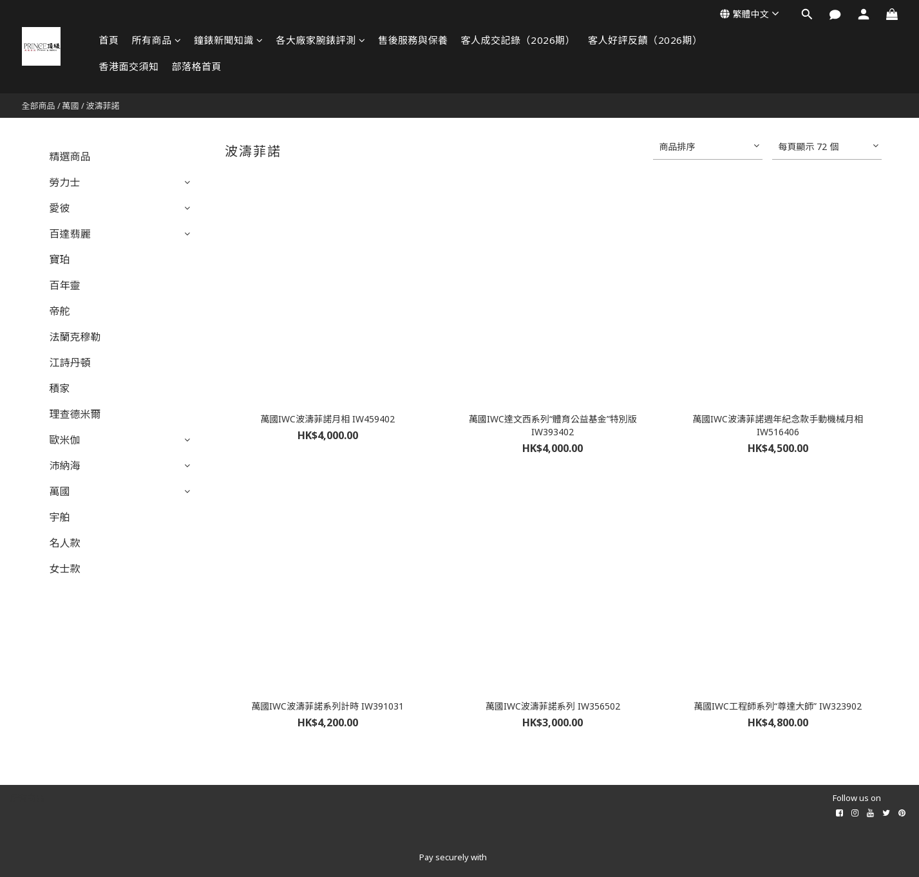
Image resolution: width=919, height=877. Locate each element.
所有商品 (157, 39)
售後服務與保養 (413, 39)
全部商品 (38, 105)
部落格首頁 (197, 66)
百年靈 (65, 285)
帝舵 (60, 311)
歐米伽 (65, 440)
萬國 (70, 105)
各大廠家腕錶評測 (321, 39)
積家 (60, 388)
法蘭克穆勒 (75, 337)
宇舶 (60, 517)
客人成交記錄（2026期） (518, 39)
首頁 (109, 39)
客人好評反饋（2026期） (645, 39)
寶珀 (60, 259)
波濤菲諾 (103, 105)
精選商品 (70, 156)
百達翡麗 (70, 234)
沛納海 (65, 465)
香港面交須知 (129, 66)
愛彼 (60, 208)
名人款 (65, 543)
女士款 (65, 568)
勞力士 (65, 182)
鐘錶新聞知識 (228, 39)
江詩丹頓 (70, 362)
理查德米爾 (75, 414)
